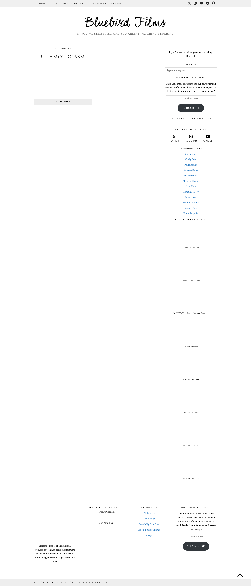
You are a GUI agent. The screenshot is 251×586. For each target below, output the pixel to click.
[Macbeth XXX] (191, 436)
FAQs (149, 535)
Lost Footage (149, 518)
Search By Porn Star (107, 3)
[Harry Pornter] (191, 237)
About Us (101, 582)
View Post (62, 101)
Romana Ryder (191, 170)
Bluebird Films (125, 23)
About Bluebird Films (149, 530)
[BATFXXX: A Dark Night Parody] (191, 303)
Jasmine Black (191, 175)
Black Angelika (191, 213)
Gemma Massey (191, 191)
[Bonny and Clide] (191, 270)
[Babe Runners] (191, 403)
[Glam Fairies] (191, 336)
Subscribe (191, 107)
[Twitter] (189, 3)
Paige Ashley (190, 164)
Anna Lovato (190, 197)
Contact (84, 582)
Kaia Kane (191, 186)
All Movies (148, 513)
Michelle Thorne (191, 181)
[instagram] (190, 138)
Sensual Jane (191, 208)
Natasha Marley (191, 202)
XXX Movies (63, 48)
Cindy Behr (191, 159)
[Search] (214, 3)
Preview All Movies (69, 3)
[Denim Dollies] (191, 469)
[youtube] (207, 138)
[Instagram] (195, 3)
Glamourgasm (63, 56)
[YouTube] (202, 3)
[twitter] (174, 138)
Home (42, 3)
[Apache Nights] (191, 369)
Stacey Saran (191, 154)
